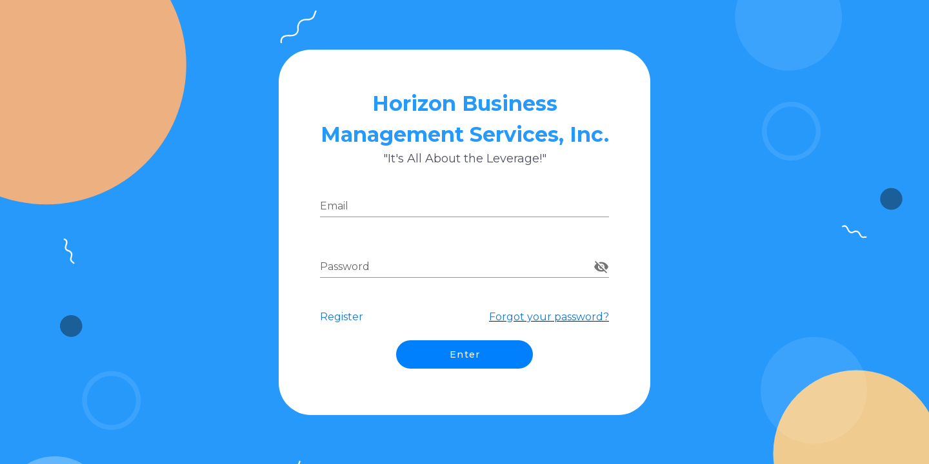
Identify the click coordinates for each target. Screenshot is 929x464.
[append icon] (601, 267)
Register (341, 317)
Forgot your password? (549, 317)
